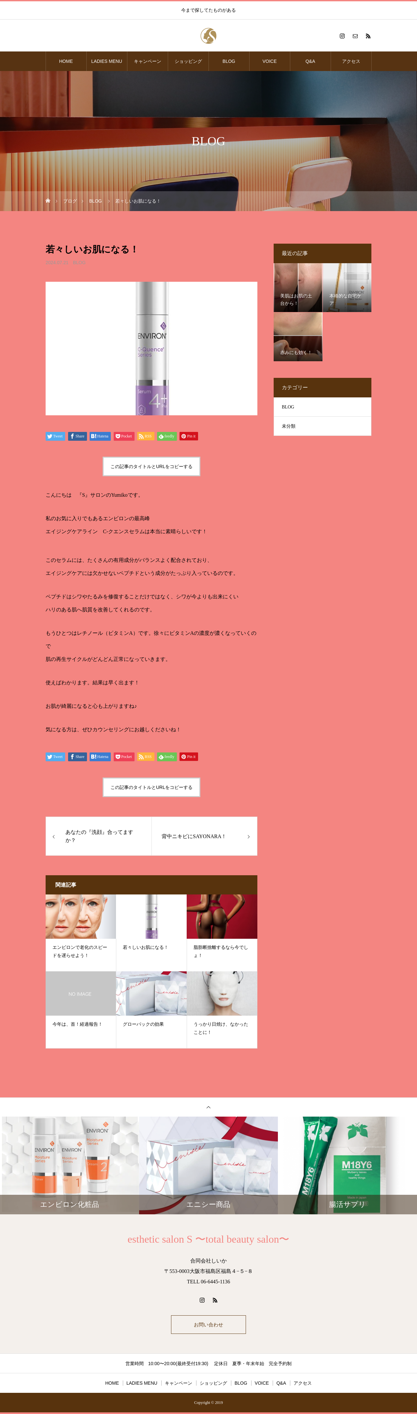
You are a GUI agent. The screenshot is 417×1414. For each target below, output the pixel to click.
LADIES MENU (106, 61)
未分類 (288, 426)
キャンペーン (147, 61)
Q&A (310, 61)
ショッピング (188, 61)
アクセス (351, 61)
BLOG (229, 61)
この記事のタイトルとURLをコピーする (151, 466)
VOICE (270, 61)
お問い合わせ (208, 1325)
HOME (66, 61)
